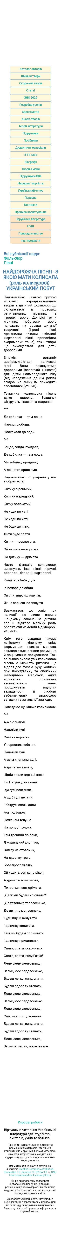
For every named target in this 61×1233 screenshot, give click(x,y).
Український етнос (30, 190)
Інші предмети (30, 240)
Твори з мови (31, 169)
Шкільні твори (30, 76)
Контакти (30, 205)
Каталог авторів (31, 69)
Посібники (31, 140)
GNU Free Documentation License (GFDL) (32, 1174)
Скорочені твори (30, 83)
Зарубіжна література (30, 219)
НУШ (30, 226)
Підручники (30, 133)
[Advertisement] (30, 31)
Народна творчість (30, 183)
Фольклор (13, 258)
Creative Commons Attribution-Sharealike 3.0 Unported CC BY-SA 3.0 (29, 1171)
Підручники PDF (30, 176)
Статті (30, 90)
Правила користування (30, 212)
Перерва (30, 197)
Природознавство (30, 233)
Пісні (8, 263)
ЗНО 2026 (30, 97)
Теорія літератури (31, 126)
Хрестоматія (30, 112)
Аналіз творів (30, 119)
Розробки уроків (30, 104)
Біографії (31, 162)
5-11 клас (30, 154)
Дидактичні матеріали (30, 147)
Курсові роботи (30, 1122)
